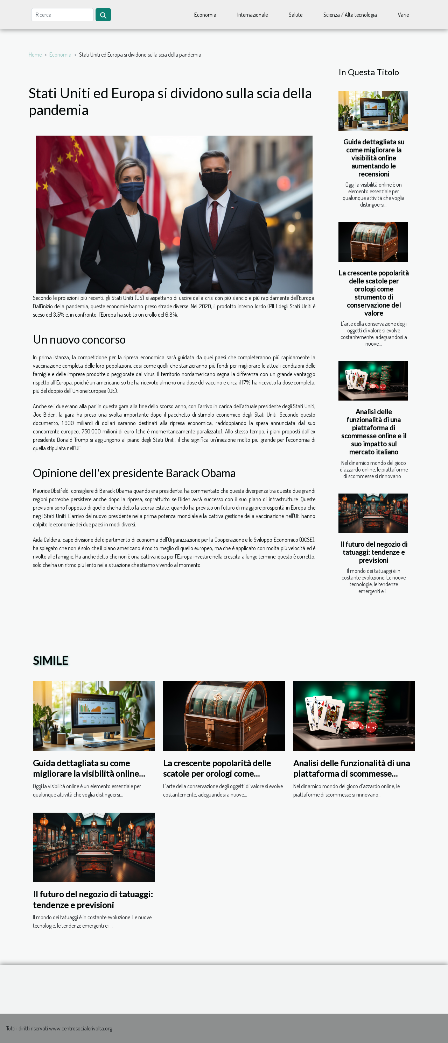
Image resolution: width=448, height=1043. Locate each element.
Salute (295, 14)
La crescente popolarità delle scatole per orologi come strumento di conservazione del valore (373, 293)
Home (35, 54)
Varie (403, 14)
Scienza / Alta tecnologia (350, 14)
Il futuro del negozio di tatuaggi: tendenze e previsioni (373, 552)
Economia (205, 14)
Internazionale (252, 14)
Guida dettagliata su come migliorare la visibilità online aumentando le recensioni (373, 158)
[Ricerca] (62, 14)
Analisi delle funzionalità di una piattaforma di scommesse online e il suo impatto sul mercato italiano (373, 432)
